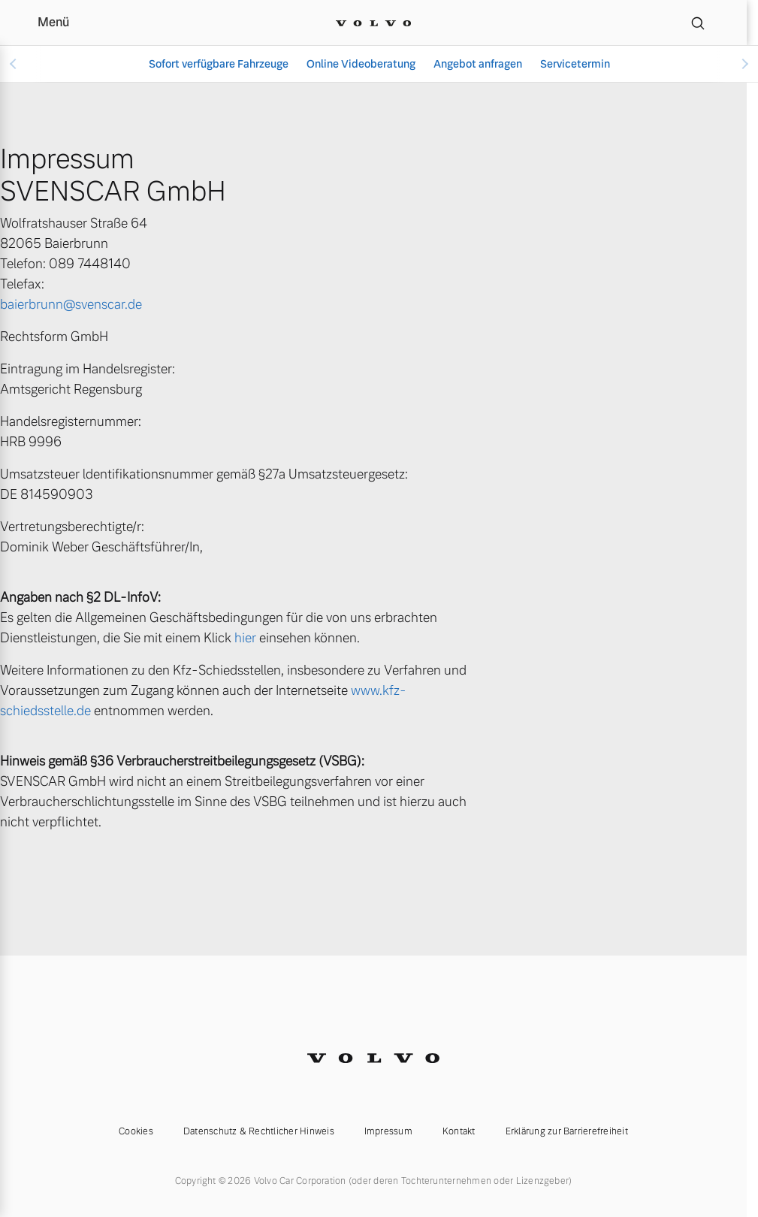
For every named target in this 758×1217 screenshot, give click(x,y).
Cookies (136, 1131)
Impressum (388, 1131)
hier (245, 638)
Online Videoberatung (361, 64)
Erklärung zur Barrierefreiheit (567, 1131)
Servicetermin (575, 64)
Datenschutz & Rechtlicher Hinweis (258, 1131)
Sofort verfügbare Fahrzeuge (218, 64)
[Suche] (698, 22)
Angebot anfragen (477, 64)
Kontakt (459, 1131)
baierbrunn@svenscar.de (71, 304)
